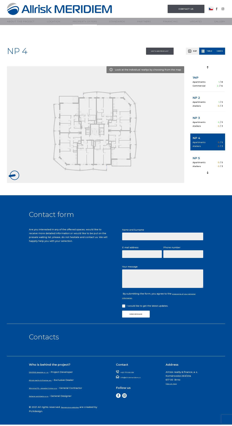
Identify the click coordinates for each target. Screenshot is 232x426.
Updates (196, 31)
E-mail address (130, 249)
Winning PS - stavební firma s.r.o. (49, 390)
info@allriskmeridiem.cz (135, 379)
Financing (170, 31)
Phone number (171, 249)
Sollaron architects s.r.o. (44, 398)
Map (185, 52)
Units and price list (134, 52)
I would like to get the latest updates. (147, 307)
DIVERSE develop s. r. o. (43, 374)
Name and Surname (133, 231)
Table (203, 52)
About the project (21, 31)
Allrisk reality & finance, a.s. (45, 382)
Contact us (186, 14)
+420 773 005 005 (131, 375)
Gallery (219, 31)
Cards (217, 52)
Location (53, 31)
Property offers (85, 31)
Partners (144, 31)
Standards (117, 31)
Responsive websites (74, 408)
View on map (174, 386)
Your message (130, 268)
